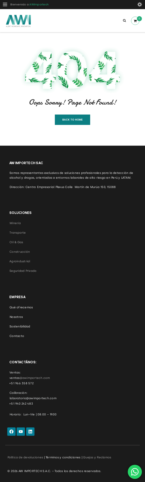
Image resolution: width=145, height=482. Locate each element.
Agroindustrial (19, 261)
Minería (15, 223)
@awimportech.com (35, 377)
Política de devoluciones (25, 457)
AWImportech (39, 4)
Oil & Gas (16, 242)
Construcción (19, 251)
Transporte (17, 232)
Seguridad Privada (22, 270)
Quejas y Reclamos (97, 457)
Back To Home (72, 119)
